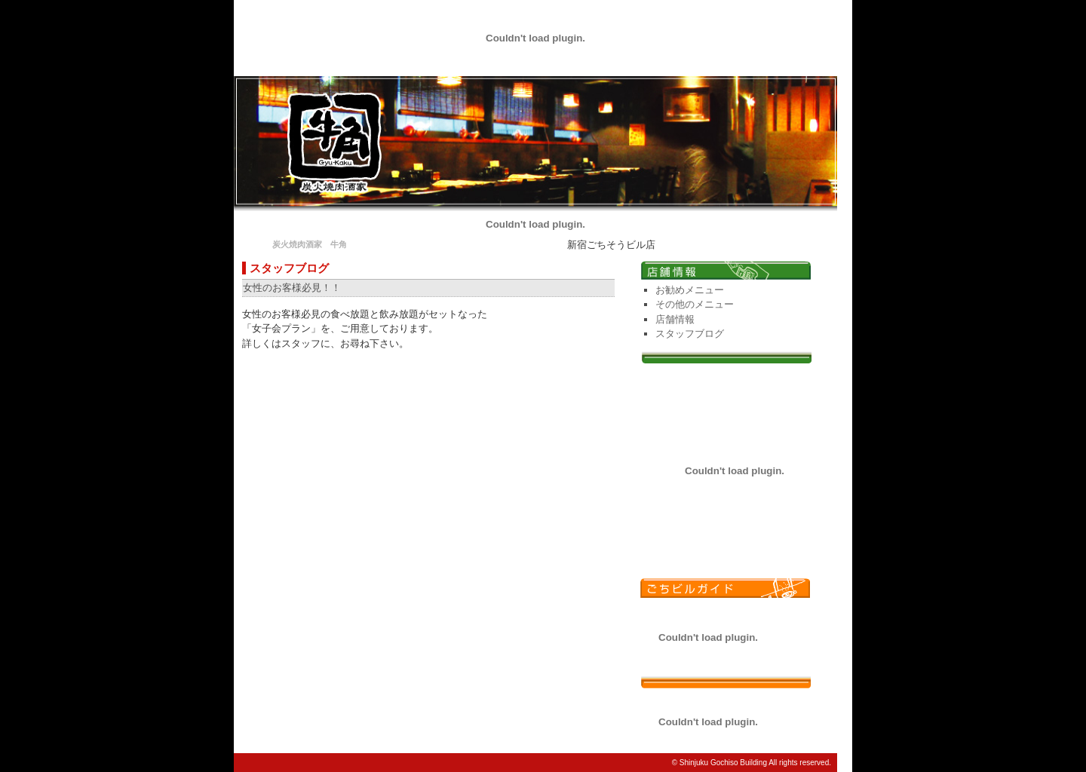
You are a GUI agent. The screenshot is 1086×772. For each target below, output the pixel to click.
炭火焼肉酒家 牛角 (309, 244)
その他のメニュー (694, 304)
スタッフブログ (689, 333)
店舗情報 (675, 319)
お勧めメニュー (689, 290)
